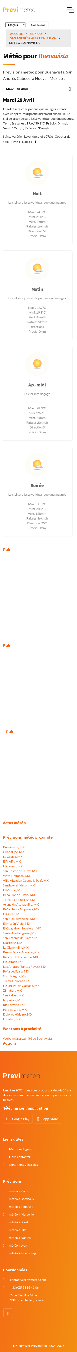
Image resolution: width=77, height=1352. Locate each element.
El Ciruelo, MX (13, 866)
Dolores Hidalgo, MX (17, 1014)
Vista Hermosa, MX (16, 875)
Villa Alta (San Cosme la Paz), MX (26, 880)
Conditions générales (23, 1164)
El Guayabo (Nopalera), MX (22, 928)
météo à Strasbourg (22, 1253)
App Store (50, 1119)
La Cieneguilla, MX (15, 947)
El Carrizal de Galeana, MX (21, 985)
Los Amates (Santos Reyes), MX (24, 966)
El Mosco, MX (12, 890)
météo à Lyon (18, 1245)
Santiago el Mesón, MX (19, 885)
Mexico (36, 33)
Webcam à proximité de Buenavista (27, 1038)
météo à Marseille (21, 1214)
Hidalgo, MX (12, 1019)
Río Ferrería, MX (14, 1005)
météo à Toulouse (21, 1206)
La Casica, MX (12, 856)
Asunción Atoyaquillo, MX (21, 904)
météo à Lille (17, 1230)
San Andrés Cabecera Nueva (33, 38)
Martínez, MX (12, 942)
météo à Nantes (20, 1237)
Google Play (20, 1119)
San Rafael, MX (13, 995)
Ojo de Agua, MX (14, 976)
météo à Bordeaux (21, 1199)
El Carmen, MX (13, 962)
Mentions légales (20, 1149)
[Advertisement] (38, 595)
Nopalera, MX (12, 1000)
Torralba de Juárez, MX (19, 899)
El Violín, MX (12, 861)
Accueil (16, 33)
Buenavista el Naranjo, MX (21, 952)
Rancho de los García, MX (20, 957)
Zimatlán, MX (12, 990)
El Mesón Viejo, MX (16, 923)
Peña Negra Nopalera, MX (21, 909)
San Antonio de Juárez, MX (21, 938)
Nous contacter (19, 1157)
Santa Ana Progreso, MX (19, 933)
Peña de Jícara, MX (16, 971)
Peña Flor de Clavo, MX (19, 895)
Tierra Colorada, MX (17, 981)
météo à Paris (18, 1191)
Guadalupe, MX (13, 852)
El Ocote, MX (12, 914)
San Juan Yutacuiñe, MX (19, 919)
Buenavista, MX (14, 847)
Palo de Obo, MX (15, 1009)
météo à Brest (18, 1222)
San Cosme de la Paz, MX (20, 871)
